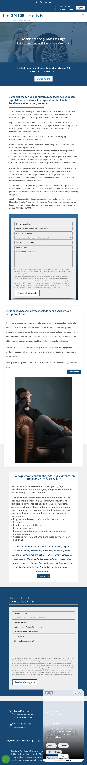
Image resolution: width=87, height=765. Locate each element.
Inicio (19, 43)
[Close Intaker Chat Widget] (79, 692)
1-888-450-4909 (66, 10)
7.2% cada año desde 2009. (36, 139)
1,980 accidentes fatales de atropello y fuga (32, 125)
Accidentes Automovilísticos (36, 43)
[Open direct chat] (75, 692)
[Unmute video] (47, 692)
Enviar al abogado (27, 293)
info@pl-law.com (20, 727)
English (80, 8)
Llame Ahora (43, 78)
